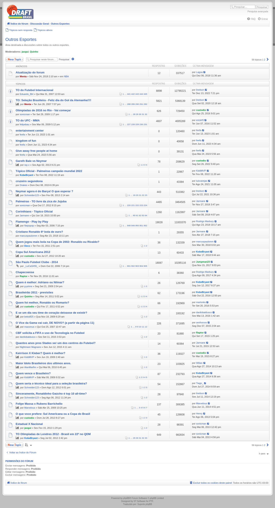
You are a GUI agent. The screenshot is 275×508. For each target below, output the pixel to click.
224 (145, 205)
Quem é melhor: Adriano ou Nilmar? (40, 282)
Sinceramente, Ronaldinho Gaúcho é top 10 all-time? (51, 393)
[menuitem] (251, 19)
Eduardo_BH (26, 94)
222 (137, 205)
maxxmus (29, 326)
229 (137, 124)
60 (134, 215)
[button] (268, 60)
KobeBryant (26, 175)
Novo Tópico (14, 59)
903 (137, 266)
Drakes (23, 185)
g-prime (28, 286)
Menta (23, 76)
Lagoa (199, 72)
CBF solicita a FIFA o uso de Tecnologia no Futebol (50, 333)
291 (141, 104)
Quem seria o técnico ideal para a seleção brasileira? (51, 383)
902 (133, 266)
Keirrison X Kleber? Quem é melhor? (40, 353)
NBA (66, 76)
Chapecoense (25, 272)
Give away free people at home (36, 150)
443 (137, 94)
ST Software (139, 501)
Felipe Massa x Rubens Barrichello (39, 403)
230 (141, 124)
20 (137, 195)
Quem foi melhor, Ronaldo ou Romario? (42, 302)
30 (140, 114)
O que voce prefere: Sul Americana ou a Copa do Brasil (53, 413)
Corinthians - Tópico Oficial (34, 211)
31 (143, 114)
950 (137, 225)
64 (146, 215)
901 (129, 266)
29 (137, 114)
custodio (201, 110)
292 (145, 104)
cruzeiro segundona (29, 181)
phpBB (126, 498)
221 (133, 205)
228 (133, 124)
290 (137, 104)
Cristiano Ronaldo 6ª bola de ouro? (39, 231)
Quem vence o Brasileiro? (33, 373)
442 (133, 94)
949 (133, 225)
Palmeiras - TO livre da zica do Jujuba (41, 201)
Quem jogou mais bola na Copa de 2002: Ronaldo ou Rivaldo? (57, 241)
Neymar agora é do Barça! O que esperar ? (44, 191)
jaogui (25, 51)
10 (140, 326)
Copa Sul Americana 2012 (33, 252)
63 (143, 215)
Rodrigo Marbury (205, 221)
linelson (200, 89)
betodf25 (29, 316)
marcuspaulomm (28, 235)
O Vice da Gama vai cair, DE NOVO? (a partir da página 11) (55, 322)
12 (146, 326)
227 (129, 124)
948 (129, 225)
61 (137, 215)
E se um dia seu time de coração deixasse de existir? (51, 312)
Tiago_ (199, 383)
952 (145, 225)
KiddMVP (201, 170)
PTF (151, 501)
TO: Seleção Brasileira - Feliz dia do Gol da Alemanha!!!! (53, 100)
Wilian (199, 363)
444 (141, 94)
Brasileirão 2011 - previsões (34, 292)
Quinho (34, 51)
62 (140, 215)
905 (145, 266)
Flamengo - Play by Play (32, 221)
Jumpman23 (203, 261)
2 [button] (264, 60)
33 (146, 438)
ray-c (26, 165)
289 (133, 104)
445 (145, 94)
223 (141, 205)
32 (146, 114)
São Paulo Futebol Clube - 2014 (37, 262)
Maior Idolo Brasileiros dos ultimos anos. (43, 363)
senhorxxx (201, 322)
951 (141, 225)
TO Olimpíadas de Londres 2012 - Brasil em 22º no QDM (53, 434)
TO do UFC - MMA (28, 120)
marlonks (201, 302)
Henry (199, 413)
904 (141, 266)
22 (143, 195)
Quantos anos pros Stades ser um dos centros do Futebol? (56, 343)
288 (129, 104)
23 (146, 195)
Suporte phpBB (145, 504)
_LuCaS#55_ (31, 266)
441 (129, 94)
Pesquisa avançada (258, 11)
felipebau (24, 124)
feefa (22, 134)
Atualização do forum (30, 72)
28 (134, 114)
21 (140, 195)
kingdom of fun (26, 140)
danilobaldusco (204, 312)
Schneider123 (31, 195)
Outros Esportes (21, 39)
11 (143, 326)
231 (145, 124)
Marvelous (29, 407)
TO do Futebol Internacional (34, 90)
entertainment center (30, 130)
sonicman (25, 114)
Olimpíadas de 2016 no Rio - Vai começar (43, 110)
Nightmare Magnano (30, 347)
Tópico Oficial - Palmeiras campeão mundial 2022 (49, 171)
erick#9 (200, 120)
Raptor (23, 276)
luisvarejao (202, 181)
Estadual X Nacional (29, 424)
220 (129, 205)
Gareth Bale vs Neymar (31, 161)
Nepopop (29, 225)
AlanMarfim (30, 367)
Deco (27, 246)
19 (134, 195)
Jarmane (200, 201)
